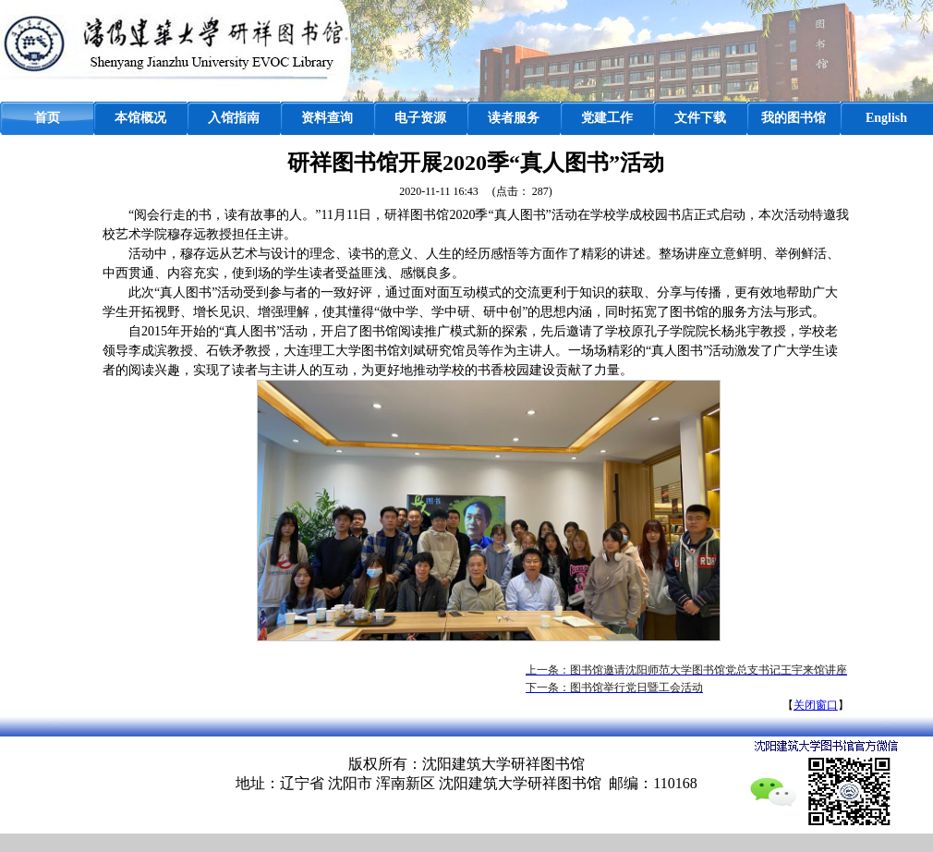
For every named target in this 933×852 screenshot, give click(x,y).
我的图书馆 (793, 118)
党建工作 (607, 118)
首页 (47, 118)
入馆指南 (234, 118)
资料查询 (327, 118)
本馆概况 (140, 118)
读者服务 (513, 118)
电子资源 (420, 118)
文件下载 (700, 118)
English (886, 118)
